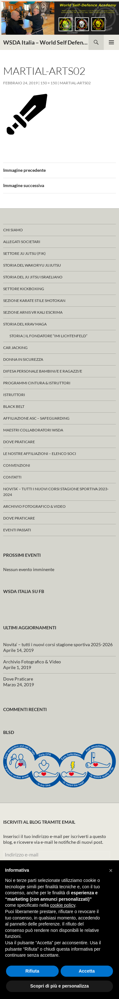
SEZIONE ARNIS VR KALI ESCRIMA (33, 312)
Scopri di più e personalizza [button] (59, 986)
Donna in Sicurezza (23, 359)
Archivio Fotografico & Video (34, 506)
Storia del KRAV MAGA (25, 324)
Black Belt (13, 406)
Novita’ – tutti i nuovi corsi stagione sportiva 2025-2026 (58, 644)
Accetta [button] (87, 971)
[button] (111, 870)
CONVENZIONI (16, 465)
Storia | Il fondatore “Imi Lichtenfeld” (48, 335)
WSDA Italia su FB (23, 591)
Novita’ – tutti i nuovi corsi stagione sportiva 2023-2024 (56, 491)
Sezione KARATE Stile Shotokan (34, 300)
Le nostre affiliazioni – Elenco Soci (39, 453)
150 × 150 (48, 82)
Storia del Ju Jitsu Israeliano (33, 277)
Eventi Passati (17, 529)
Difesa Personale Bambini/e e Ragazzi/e (42, 371)
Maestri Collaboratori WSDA (33, 430)
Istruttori (14, 394)
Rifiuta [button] (32, 971)
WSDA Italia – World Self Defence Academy (46, 42)
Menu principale (111, 42)
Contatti (12, 477)
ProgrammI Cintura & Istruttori (36, 383)
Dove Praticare (19, 441)
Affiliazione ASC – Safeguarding (36, 418)
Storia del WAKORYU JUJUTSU (32, 265)
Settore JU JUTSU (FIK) (24, 253)
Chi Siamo (13, 229)
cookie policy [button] (62, 905)
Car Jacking (15, 347)
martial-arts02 (75, 82)
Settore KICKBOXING (23, 288)
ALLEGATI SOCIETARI (21, 241)
